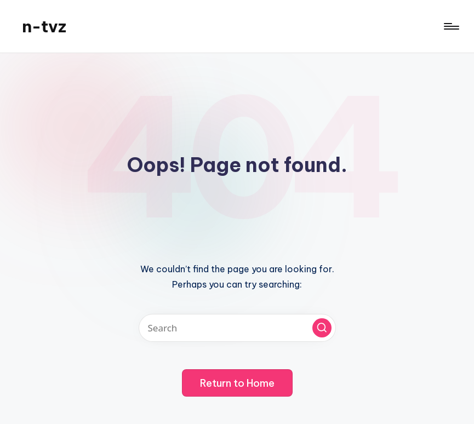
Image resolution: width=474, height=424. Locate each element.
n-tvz (44, 26)
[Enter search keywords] (237, 328)
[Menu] (451, 26)
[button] (322, 327)
